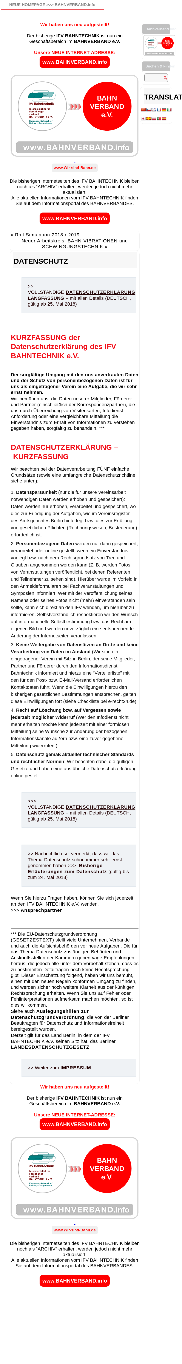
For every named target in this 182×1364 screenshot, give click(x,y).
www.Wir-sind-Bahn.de (75, 168)
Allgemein (30, 1081)
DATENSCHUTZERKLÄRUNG (100, 292)
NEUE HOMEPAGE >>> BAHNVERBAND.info (52, 4)
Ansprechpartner (41, 910)
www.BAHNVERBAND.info (74, 62)
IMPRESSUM (75, 1067)
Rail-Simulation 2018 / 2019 (47, 234)
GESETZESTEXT (32, 940)
